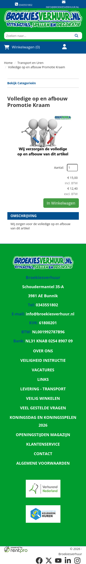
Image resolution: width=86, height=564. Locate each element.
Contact (43, 453)
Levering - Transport (43, 388)
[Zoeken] (76, 35)
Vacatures (43, 369)
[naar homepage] (43, 19)
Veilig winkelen (43, 398)
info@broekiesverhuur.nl (62, 7)
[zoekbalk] (37, 35)
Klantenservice (43, 444)
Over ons (43, 350)
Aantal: (59, 167)
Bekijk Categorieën (43, 83)
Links (43, 379)
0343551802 (23, 4)
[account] (62, 47)
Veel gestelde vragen (43, 407)
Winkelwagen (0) (22, 47)
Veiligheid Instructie (43, 360)
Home (8, 63)
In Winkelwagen (61, 203)
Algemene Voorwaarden (43, 463)
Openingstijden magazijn (43, 434)
